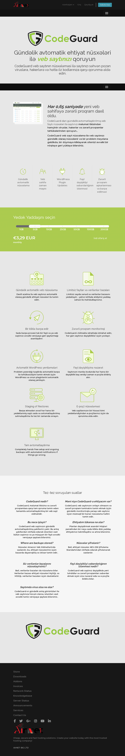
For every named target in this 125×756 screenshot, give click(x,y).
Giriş (79, 5)
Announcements (22, 705)
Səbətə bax (105, 5)
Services (18, 710)
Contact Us (19, 715)
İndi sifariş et (100, 238)
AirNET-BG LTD (21, 747)
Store (16, 671)
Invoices (18, 686)
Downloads (19, 676)
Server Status (21, 700)
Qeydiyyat (88, 5)
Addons (17, 681)
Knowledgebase (22, 696)
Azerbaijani (68, 5)
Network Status (22, 691)
